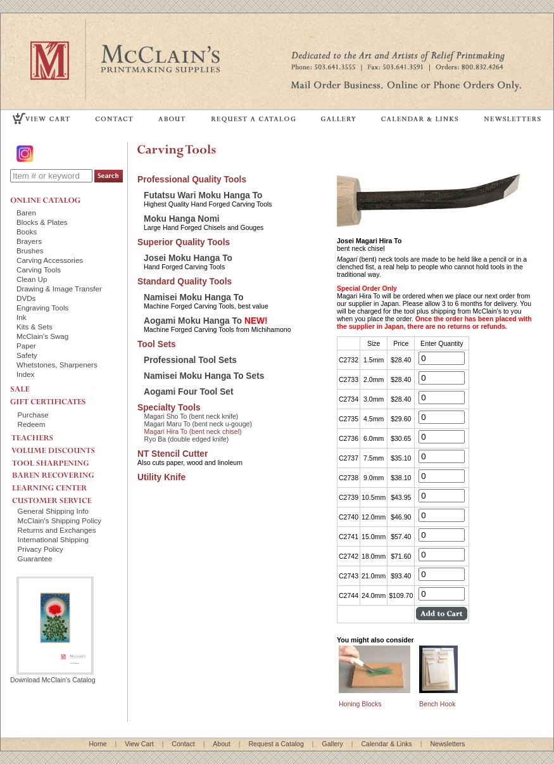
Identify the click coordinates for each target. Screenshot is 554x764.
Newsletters (447, 744)
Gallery (332, 744)
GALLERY (338, 118)
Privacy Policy (40, 549)
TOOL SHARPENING (64, 459)
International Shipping (53, 539)
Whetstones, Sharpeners (57, 364)
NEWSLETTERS (511, 118)
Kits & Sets (34, 326)
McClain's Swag (42, 336)
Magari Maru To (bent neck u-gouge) (198, 424)
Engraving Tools (42, 307)
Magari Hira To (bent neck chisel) (193, 431)
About (221, 744)
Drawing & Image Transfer (59, 288)
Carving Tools (38, 269)
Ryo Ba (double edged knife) (186, 439)
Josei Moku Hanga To (188, 258)
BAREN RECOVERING (64, 472)
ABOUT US (172, 118)
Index (25, 374)
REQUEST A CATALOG (253, 118)
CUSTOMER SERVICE (64, 497)
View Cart (139, 744)
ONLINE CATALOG (52, 200)
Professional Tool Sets (190, 360)
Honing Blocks (360, 704)
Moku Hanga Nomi (182, 219)
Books (26, 231)
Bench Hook (437, 704)
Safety (26, 355)
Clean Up (31, 279)
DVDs (25, 298)
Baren (26, 212)
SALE (52, 388)
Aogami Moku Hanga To (206, 321)
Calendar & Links (387, 744)
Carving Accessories (49, 260)
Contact (183, 744)
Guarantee (35, 558)
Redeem (32, 424)
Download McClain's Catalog (53, 676)
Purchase (33, 415)
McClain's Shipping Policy (60, 520)
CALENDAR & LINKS (419, 118)
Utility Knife (161, 477)
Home (97, 744)
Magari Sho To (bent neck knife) (191, 416)
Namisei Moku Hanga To (194, 297)
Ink (21, 317)
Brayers (29, 241)
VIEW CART (42, 118)
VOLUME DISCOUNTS (64, 447)
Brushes (30, 250)
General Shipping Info (53, 511)
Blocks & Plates (42, 222)
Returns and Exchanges (57, 530)
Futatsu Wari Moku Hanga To (203, 195)
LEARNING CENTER (64, 484)
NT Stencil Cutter (172, 454)
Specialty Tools (169, 407)
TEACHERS (64, 435)
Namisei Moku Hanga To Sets (204, 376)
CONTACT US (114, 118)
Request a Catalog (275, 744)
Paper (26, 345)
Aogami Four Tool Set (189, 392)
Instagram (25, 153)
